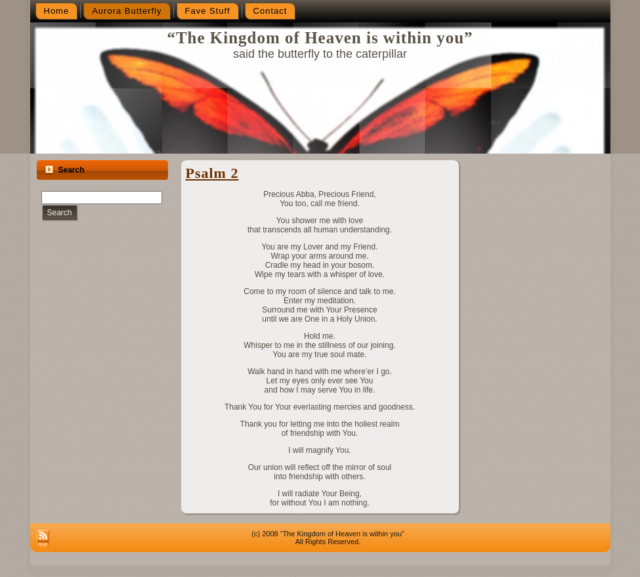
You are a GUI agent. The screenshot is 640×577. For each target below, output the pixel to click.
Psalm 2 (212, 173)
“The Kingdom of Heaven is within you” (320, 38)
